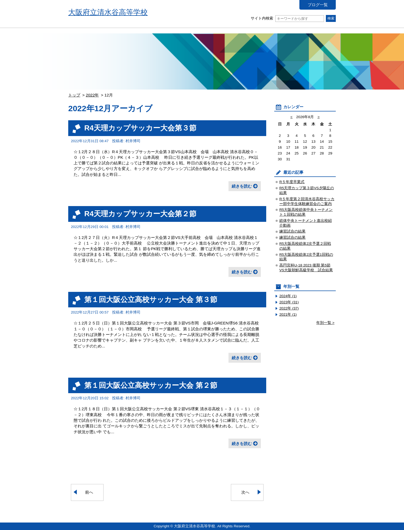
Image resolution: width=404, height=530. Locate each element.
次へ (245, 492)
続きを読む (242, 186)
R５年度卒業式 (291, 182)
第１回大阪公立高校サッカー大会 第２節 (150, 385)
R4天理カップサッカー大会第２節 (140, 214)
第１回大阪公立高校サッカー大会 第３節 (150, 299)
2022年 (92, 95)
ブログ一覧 (318, 4)
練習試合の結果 (292, 231)
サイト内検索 (287, 18)
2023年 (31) (289, 302)
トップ (74, 95)
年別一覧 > (325, 323)
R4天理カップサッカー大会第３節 (140, 128)
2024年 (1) (288, 296)
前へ (89, 492)
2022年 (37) (289, 308)
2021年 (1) (288, 314)
